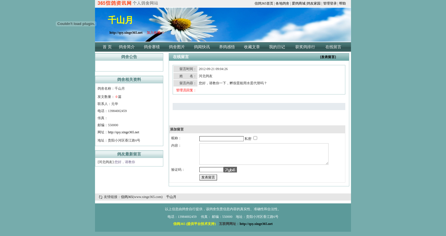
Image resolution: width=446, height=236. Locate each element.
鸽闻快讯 (202, 47)
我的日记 (277, 47)
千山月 (171, 201)
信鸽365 (127, 201)
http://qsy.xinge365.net (123, 132)
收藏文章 (252, 47)
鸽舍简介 (127, 47)
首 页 (107, 47)
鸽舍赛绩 (152, 47)
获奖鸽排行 (305, 47)
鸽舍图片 (177, 47)
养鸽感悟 (227, 47)
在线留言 (333, 47)
